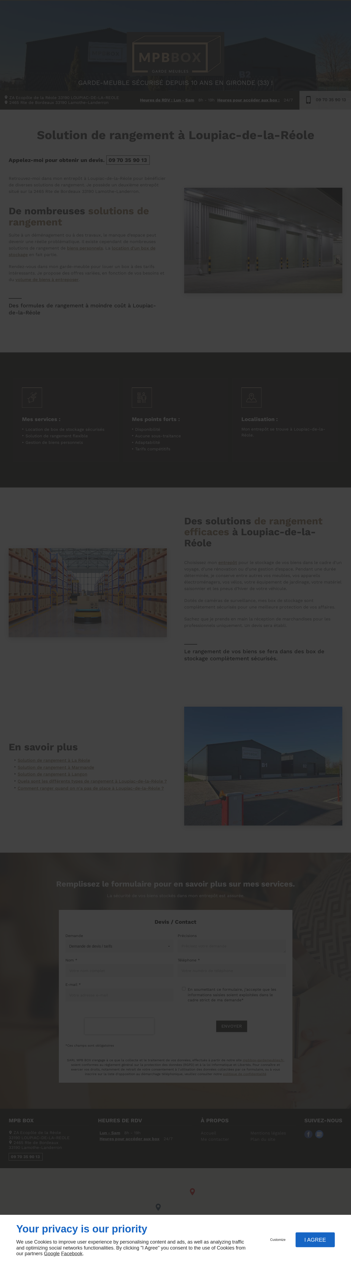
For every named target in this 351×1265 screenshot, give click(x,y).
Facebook (71, 1253)
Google (52, 1253)
